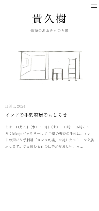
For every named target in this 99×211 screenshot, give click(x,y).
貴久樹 (50, 18)
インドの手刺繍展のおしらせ (36, 114)
